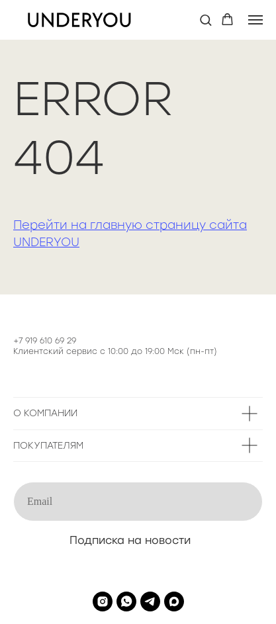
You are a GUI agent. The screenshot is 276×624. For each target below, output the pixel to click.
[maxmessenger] (174, 601)
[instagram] (103, 601)
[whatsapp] (126, 601)
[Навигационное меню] (255, 19)
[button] (205, 19)
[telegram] (150, 601)
